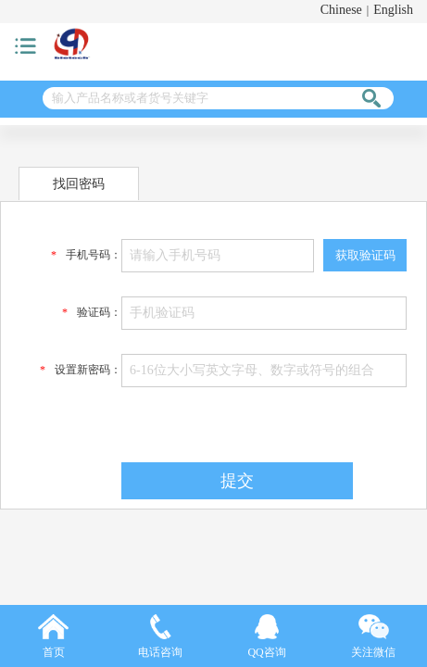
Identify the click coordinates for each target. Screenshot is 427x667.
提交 (237, 481)
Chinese (341, 10)
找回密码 (79, 184)
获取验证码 (365, 255)
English (393, 10)
